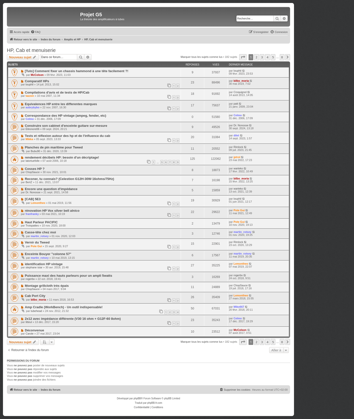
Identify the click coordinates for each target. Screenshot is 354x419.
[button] (243, 57)
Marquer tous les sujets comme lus (201, 56)
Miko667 (239, 306)
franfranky (32, 213)
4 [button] (267, 57)
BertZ (29, 182)
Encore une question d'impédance (51, 189)
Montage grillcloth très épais (47, 286)
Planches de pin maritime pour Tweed (54, 147)
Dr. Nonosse (241, 125)
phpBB (137, 398)
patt (236, 103)
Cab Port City (35, 296)
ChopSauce (33, 172)
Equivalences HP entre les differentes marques (61, 104)
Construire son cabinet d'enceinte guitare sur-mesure (66, 126)
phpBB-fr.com (154, 403)
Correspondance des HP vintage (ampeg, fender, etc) (65, 115)
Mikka (29, 139)
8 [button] (282, 57)
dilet (236, 135)
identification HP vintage (44, 264)
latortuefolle (33, 160)
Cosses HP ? (34, 169)
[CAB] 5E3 (33, 199)
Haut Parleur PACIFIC (41, 222)
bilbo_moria (241, 80)
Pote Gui (239, 210)
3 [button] (262, 57)
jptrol (237, 157)
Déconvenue (34, 330)
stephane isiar (34, 267)
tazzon (30, 95)
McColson (37, 74)
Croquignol (240, 92)
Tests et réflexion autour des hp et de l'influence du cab (67, 136)
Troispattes (32, 225)
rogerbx (30, 278)
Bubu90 (35, 151)
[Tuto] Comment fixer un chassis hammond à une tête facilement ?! (76, 71)
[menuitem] (36, 32)
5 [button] (273, 57)
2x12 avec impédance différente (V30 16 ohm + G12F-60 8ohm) (73, 319)
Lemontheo (38, 202)
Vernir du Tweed (37, 242)
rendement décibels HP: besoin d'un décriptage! (62, 157)
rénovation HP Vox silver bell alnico (52, 210)
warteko (238, 168)
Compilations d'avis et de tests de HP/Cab (57, 92)
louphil (237, 70)
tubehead (36, 310)
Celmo (30, 118)
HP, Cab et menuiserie (31, 50)
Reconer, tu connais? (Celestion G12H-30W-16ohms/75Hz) (69, 179)
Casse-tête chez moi (40, 232)
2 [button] (256, 57)
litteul (29, 322)
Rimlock (238, 146)
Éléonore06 (32, 129)
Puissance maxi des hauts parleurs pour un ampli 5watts (68, 275)
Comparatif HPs (37, 81)
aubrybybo (32, 107)
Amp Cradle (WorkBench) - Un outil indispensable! (64, 307)
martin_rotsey (40, 236)
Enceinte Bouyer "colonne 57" (48, 254)
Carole (29, 333)
